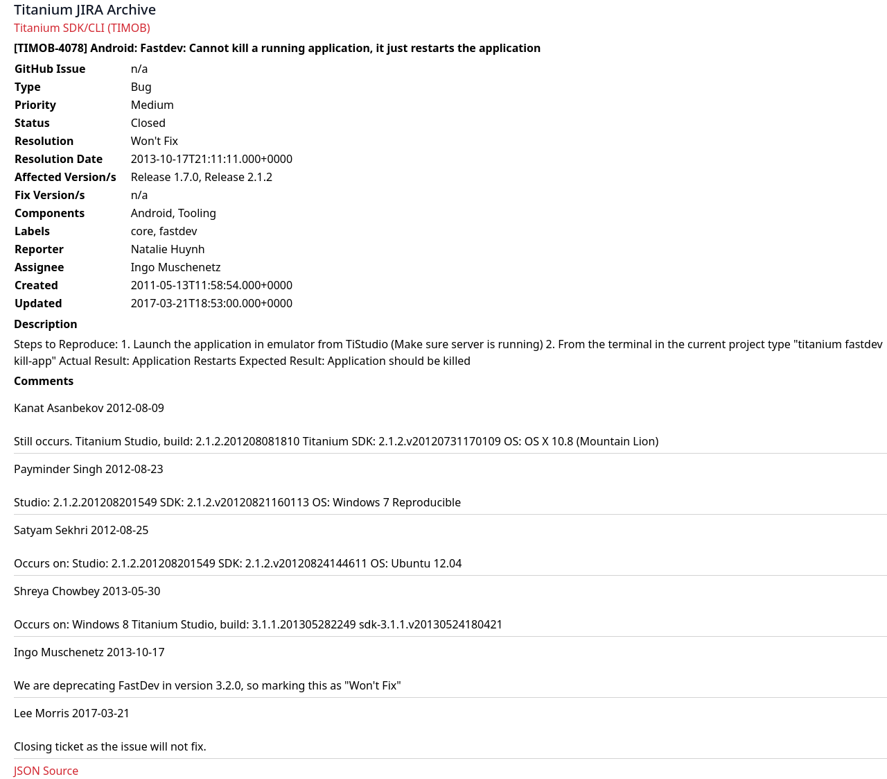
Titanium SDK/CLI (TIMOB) (82, 27)
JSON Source (46, 770)
